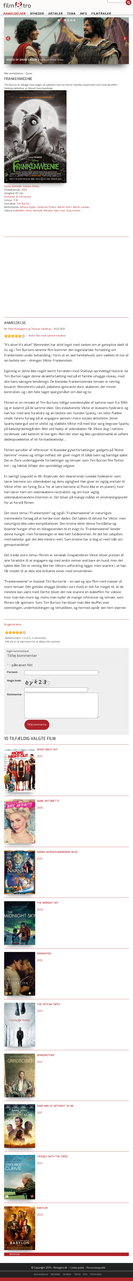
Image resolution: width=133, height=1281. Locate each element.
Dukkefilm (19, 210)
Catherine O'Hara (46, 207)
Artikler (55, 13)
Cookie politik (77, 1267)
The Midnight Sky (47, 903)
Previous (8, 38)
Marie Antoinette (48, 801)
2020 (40, 909)
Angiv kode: (14, 680)
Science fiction (31, 186)
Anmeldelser (14, 14)
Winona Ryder (28, 207)
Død (56, 210)
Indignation (44, 953)
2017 (39, 1112)
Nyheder (37, 13)
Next (124, 38)
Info (83, 13)
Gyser (7, 186)
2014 (39, 756)
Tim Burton (23, 203)
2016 (39, 960)
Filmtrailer (101, 13)
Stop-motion (73, 210)
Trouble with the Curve (52, 1156)
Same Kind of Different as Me (55, 1106)
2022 (40, 1214)
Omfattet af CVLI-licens (17, 196)
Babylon (42, 1208)
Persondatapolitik (96, 1267)
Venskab (37, 210)
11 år (15, 200)
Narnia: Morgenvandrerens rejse (57, 852)
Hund (29, 210)
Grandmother (45, 1055)
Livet (62, 210)
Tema (71, 13)
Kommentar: (15, 694)
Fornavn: (12, 672)
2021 (39, 1062)
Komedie (17, 186)
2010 (39, 859)
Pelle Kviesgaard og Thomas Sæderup (29, 329)
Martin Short (64, 207)
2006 (40, 807)
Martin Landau (81, 207)
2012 (24, 190)
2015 (39, 1011)
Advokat (48, 210)
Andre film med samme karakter (47, 335)
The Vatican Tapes (48, 1004)
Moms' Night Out (47, 749)
